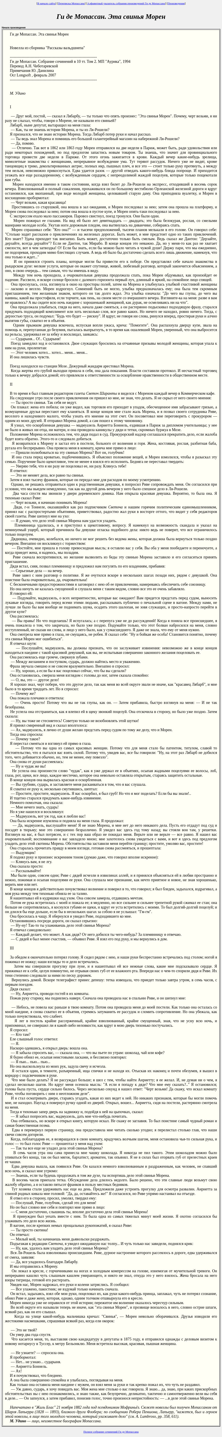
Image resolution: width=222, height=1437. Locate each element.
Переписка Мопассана (71, 3)
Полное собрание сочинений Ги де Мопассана (111, 1431)
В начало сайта (46, 3)
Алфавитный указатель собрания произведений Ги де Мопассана (126, 3)
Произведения (176, 3)
